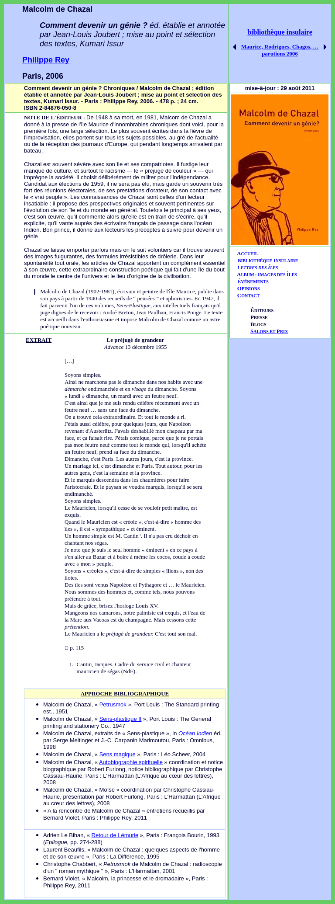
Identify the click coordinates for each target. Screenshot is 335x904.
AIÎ (267, 274)
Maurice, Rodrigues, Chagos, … (280, 46)
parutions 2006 (280, 53)
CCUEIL (249, 253)
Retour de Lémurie (115, 835)
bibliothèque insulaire (279, 32)
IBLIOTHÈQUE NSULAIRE (269, 260)
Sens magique (117, 754)
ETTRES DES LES (259, 267)
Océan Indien (195, 733)
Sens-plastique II (120, 719)
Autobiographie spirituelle (131, 762)
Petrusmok (112, 704)
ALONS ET (269, 331)
